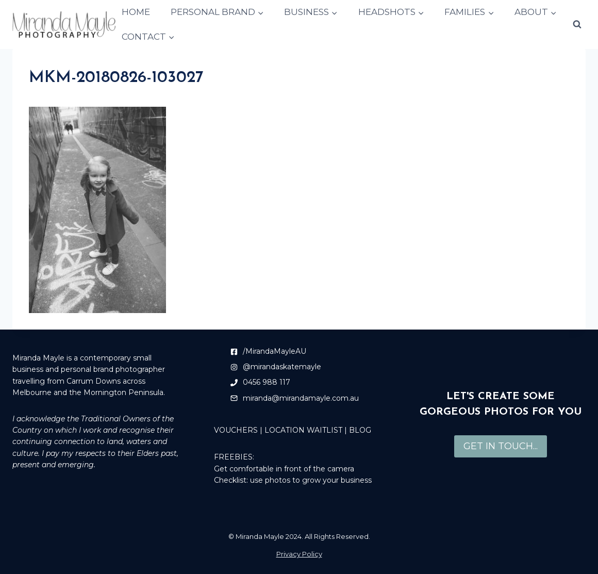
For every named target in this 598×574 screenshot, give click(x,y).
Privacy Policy (299, 554)
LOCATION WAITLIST (303, 430)
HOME (136, 12)
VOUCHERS (236, 430)
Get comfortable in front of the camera (284, 468)
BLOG (360, 430)
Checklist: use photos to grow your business (293, 480)
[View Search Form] (577, 25)
